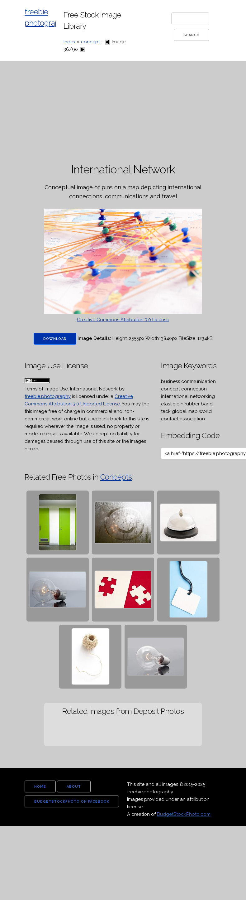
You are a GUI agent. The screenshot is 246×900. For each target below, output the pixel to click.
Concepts (116, 476)
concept (90, 42)
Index (70, 42)
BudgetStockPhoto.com (184, 814)
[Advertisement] (123, 112)
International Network (94, 389)
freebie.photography (48, 396)
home (40, 787)
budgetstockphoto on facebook (71, 802)
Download (55, 339)
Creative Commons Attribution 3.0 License (123, 319)
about (74, 787)
